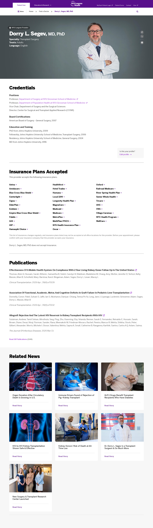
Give (135, 5)
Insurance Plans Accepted (38, 172)
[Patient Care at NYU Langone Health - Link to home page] (76, 4)
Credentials (22, 88)
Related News (24, 356)
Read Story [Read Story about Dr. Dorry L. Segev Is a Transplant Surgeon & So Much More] (109, 456)
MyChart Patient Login (105, 5)
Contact (128, 5)
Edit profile (124, 154)
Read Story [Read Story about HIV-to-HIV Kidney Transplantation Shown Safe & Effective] (17, 456)
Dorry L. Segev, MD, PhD (64, 11)
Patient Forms (119, 5)
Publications (23, 263)
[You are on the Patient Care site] (21, 5)
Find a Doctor (44, 11)
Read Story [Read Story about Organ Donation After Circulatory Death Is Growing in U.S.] (17, 405)
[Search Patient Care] (137, 11)
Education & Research (42, 5)
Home (31, 11)
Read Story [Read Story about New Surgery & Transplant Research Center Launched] (17, 507)
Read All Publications (20, 339)
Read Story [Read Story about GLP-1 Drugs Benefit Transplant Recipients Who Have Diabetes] (109, 405)
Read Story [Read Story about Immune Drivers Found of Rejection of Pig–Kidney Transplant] (63, 405)
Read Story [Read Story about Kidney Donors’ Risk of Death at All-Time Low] (63, 456)
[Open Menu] (21, 11)
